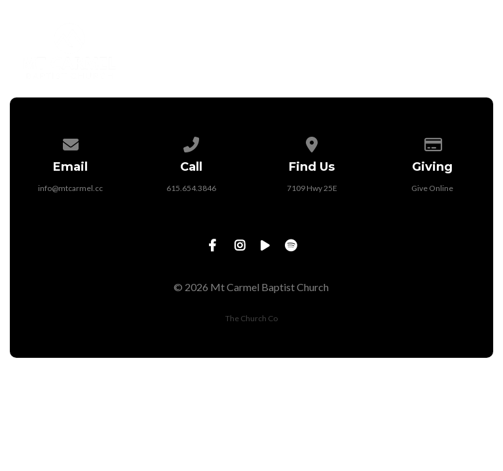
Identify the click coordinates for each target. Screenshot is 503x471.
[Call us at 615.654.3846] (191, 142)
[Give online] (433, 142)
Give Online (432, 188)
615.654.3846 (191, 188)
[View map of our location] (312, 142)
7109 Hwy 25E (312, 188)
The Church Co (251, 318)
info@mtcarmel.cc (70, 188)
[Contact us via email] (71, 142)
